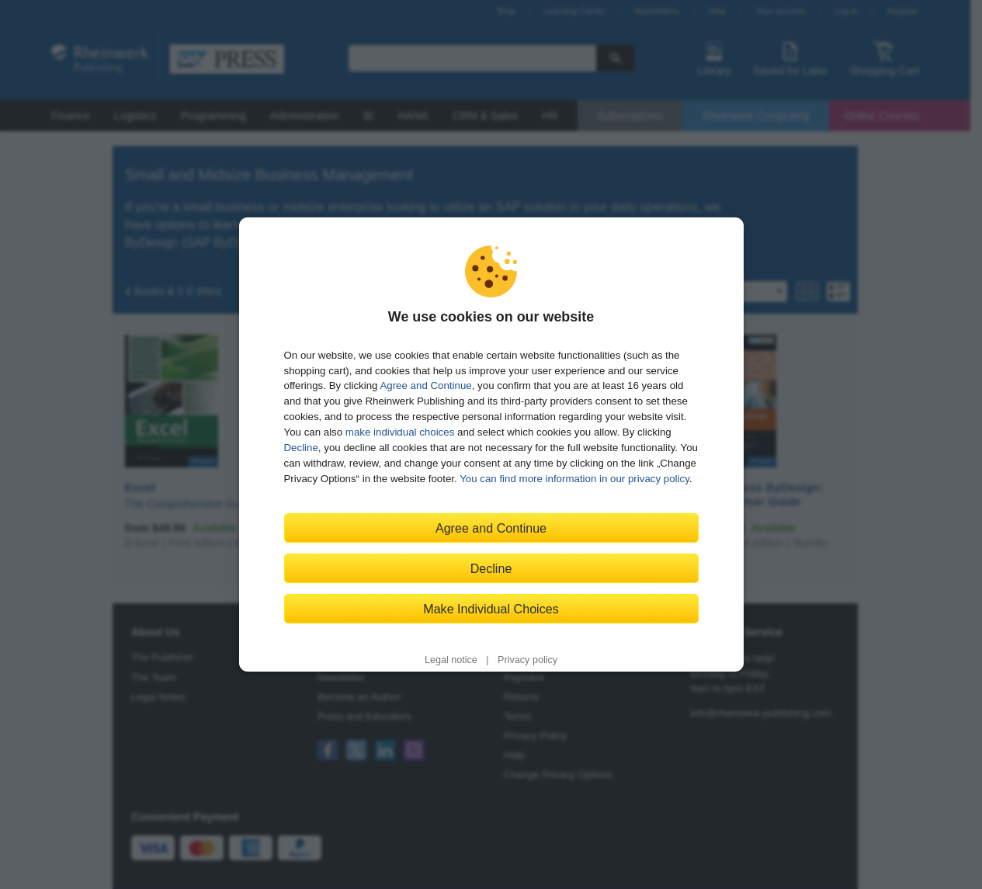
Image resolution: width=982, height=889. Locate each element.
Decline (301, 447)
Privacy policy (527, 660)
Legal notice (451, 660)
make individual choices (399, 432)
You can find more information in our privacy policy (574, 478)
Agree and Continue (425, 385)
